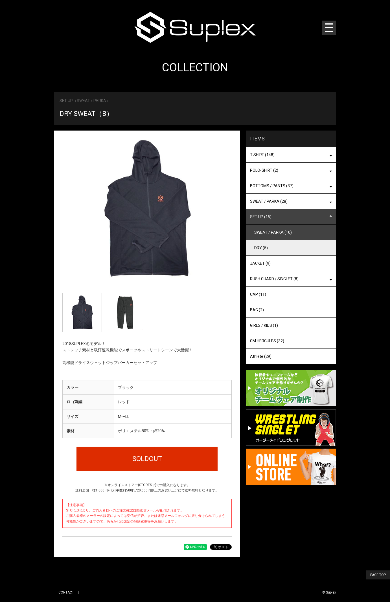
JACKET (260, 263)
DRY (261, 248)
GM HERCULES (267, 341)
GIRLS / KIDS (264, 325)
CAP (258, 294)
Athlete (260, 356)
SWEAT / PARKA (273, 232)
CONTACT (66, 592)
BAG (257, 310)
